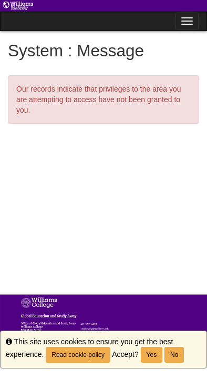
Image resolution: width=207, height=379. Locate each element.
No (174, 354)
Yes (152, 354)
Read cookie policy (78, 354)
